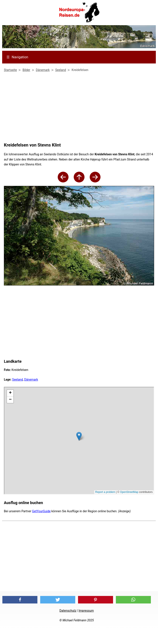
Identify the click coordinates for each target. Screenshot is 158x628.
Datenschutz (67, 610)
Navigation (17, 57)
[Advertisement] (78, 108)
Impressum (86, 610)
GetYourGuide (41, 511)
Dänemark (31, 379)
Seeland (17, 379)
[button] (20, 599)
